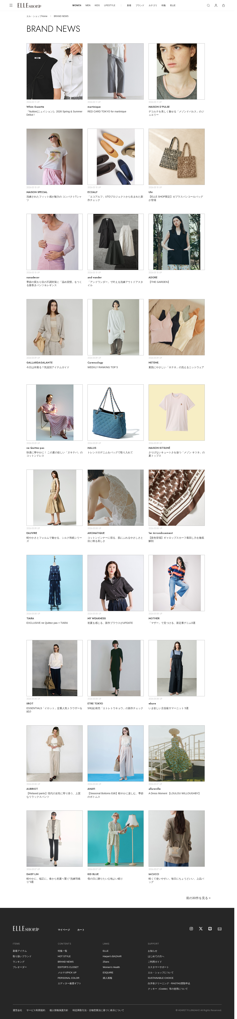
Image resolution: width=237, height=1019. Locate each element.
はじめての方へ (156, 956)
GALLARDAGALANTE (39, 362)
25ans (106, 962)
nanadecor (32, 277)
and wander (95, 277)
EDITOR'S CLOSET (68, 967)
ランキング (18, 962)
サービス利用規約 (35, 1010)
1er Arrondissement (161, 533)
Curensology (95, 362)
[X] (201, 929)
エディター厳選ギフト (69, 983)
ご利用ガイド (155, 962)
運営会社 (17, 1010)
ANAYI (91, 789)
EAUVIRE (31, 533)
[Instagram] (192, 929)
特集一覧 (62, 951)
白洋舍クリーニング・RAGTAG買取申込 (169, 983)
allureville (155, 789)
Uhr (151, 192)
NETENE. (154, 362)
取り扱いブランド (22, 956)
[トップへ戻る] (227, 900)
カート (81, 930)
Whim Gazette (35, 107)
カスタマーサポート (158, 967)
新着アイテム (20, 951)
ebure (152, 703)
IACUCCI (154, 874)
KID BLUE (93, 874)
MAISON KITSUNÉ (159, 448)
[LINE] (210, 929)
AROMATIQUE (96, 533)
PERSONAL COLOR (68, 978)
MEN (88, 5)
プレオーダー (20, 967)
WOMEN (76, 5)
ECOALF (92, 192)
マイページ (64, 930)
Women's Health (111, 967)
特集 (164, 5)
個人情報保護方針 (59, 1010)
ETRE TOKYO (95, 703)
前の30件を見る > (198, 898)
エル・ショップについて (161, 972)
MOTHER (154, 618)
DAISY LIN (32, 874)
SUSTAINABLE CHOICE (161, 978)
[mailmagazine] (220, 929)
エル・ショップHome (36, 16)
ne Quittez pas (35, 448)
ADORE (153, 277)
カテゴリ (153, 5)
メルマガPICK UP (67, 972)
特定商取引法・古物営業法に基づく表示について (98, 1010)
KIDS (97, 5)
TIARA (30, 618)
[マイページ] (216, 5)
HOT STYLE (64, 956)
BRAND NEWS (66, 962)
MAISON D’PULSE (159, 107)
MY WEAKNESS (97, 618)
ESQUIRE (108, 972)
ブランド (140, 5)
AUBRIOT (32, 789)
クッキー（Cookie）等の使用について (168, 989)
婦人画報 (107, 978)
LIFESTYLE (109, 5)
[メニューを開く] (11, 5)
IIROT (29, 703)
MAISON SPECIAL (37, 192)
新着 (129, 5)
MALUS (92, 448)
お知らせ (152, 951)
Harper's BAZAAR (112, 956)
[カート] (223, 5)
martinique (94, 107)
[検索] (208, 5)
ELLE (172, 5)
